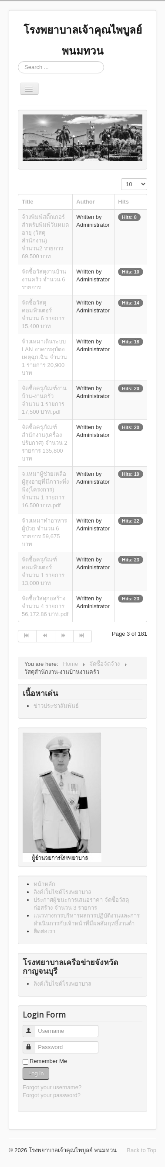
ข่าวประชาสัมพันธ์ (56, 706)
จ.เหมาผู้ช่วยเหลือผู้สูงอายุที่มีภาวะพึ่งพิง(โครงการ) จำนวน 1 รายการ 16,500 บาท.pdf (45, 490)
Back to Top (141, 1150)
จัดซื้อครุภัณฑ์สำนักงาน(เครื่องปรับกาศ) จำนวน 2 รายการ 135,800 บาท (44, 443)
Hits (123, 201)
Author (85, 201)
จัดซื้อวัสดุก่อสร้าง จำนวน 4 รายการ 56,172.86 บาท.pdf (45, 606)
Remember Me (48, 1061)
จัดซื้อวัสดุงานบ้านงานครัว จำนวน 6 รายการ (44, 279)
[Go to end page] (83, 636)
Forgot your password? (52, 1095)
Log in (36, 1073)
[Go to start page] (27, 636)
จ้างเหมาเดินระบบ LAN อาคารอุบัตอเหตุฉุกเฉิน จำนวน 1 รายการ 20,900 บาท (44, 357)
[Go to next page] (64, 636)
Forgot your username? (52, 1087)
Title (28, 201)
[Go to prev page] (46, 636)
